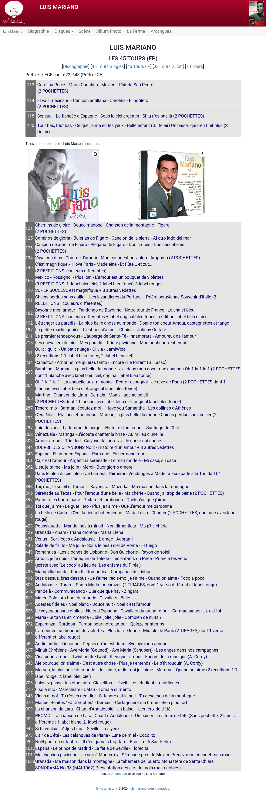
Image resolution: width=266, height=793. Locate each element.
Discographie (75, 66)
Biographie (38, 31)
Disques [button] (64, 31)
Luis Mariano (12, 31)
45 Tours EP (138, 66)
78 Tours (194, 66)
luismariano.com (142, 788)
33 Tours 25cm (168, 66)
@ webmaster (106, 788)
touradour (163, 788)
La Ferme (136, 31)
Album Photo (108, 31)
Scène (85, 31)
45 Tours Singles (108, 66)
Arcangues (161, 31)
